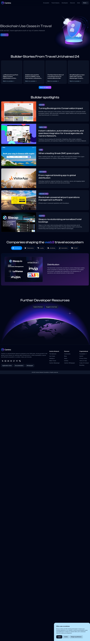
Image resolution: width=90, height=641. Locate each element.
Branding (81, 365)
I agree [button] (59, 636)
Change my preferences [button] (76, 636)
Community (67, 354)
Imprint (81, 356)
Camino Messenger (54, 363)
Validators (52, 358)
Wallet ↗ (85, 3)
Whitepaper (30, 365)
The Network (52, 354)
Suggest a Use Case (51, 307)
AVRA (40, 149)
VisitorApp (42, 171)
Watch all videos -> (45, 87)
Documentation (19, 365)
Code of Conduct (84, 363)
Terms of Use (83, 360)
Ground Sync (43, 193)
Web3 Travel (52, 360)
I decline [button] (66, 636)
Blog (65, 356)
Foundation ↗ (83, 354)
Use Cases (52, 356)
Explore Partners (38, 307)
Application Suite (7, 365)
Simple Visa (42, 127)
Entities (66, 360)
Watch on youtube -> (8, 81)
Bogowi (41, 105)
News (65, 358)
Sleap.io (41, 215)
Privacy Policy (83, 358)
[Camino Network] (6, 2)
